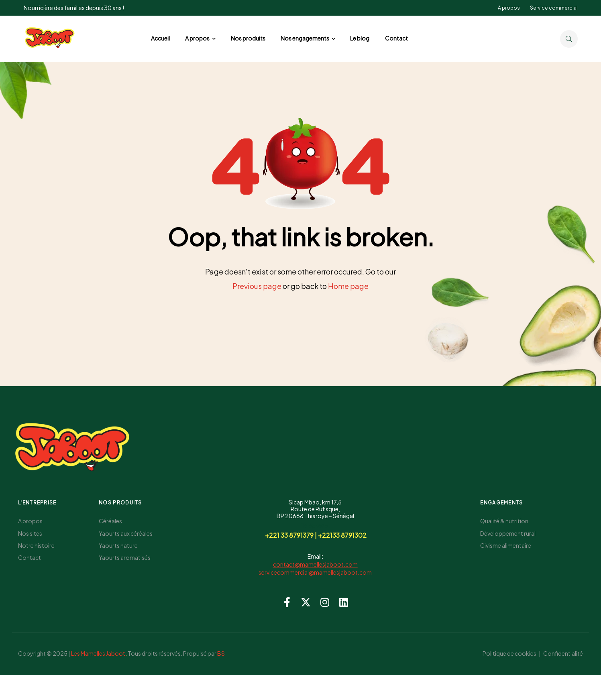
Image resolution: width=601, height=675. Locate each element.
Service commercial (554, 8)
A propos (509, 8)
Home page (348, 286)
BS (221, 653)
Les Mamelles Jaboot (98, 653)
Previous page (256, 286)
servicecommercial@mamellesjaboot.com (315, 572)
